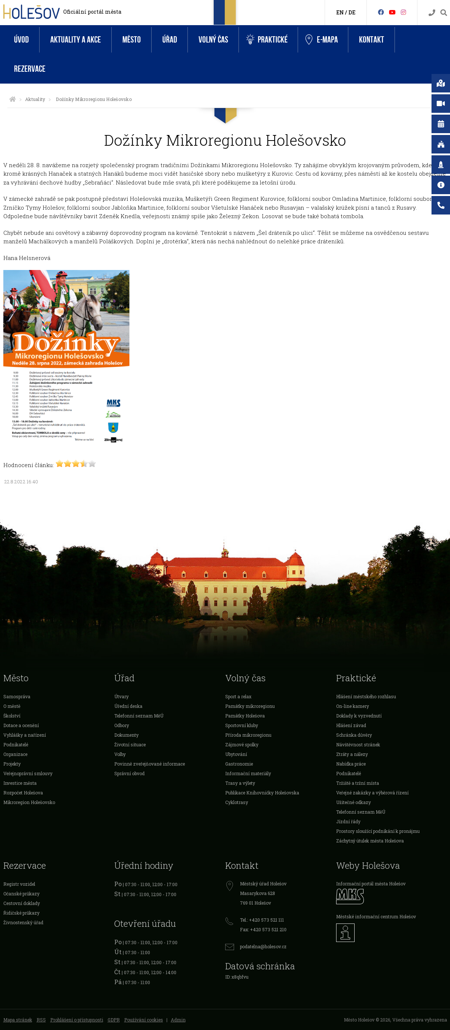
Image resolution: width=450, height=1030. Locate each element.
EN (340, 12)
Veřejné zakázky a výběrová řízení (372, 793)
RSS (41, 1020)
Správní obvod (129, 773)
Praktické (267, 39)
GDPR (114, 1020)
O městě (11, 706)
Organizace (15, 754)
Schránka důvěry (354, 735)
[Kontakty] (432, 13)
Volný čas (213, 39)
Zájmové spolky (241, 744)
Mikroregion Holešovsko (29, 802)
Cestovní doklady (21, 903)
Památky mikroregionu (250, 706)
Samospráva (16, 696)
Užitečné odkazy (353, 802)
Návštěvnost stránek (358, 744)
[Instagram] (403, 12)
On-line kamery (352, 706)
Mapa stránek (17, 1020)
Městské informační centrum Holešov (376, 916)
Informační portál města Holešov (371, 884)
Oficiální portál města (92, 11)
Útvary (121, 696)
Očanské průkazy (21, 893)
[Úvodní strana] (12, 99)
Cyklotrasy (236, 802)
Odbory (121, 725)
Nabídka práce (351, 764)
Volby (120, 754)
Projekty (12, 764)
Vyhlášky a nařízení (24, 735)
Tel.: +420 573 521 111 (262, 920)
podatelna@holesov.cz (263, 946)
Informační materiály (248, 773)
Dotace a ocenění (21, 725)
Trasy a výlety (240, 783)
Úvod (21, 39)
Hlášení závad (351, 725)
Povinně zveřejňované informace (149, 764)
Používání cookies (143, 1020)
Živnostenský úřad (23, 922)
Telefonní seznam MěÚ (138, 716)
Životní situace (130, 744)
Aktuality (35, 99)
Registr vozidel (19, 884)
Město (131, 39)
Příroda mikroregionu (248, 735)
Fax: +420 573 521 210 (263, 929)
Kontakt (371, 39)
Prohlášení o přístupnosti (76, 1020)
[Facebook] (381, 12)
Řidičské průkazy (21, 913)
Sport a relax (238, 696)
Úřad (169, 39)
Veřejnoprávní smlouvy (28, 773)
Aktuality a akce (75, 39)
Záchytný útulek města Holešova (370, 841)
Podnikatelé (15, 744)
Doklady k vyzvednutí (359, 716)
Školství (11, 716)
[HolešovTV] (392, 12)
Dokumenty (126, 735)
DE (351, 12)
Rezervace (29, 69)
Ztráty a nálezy (352, 754)
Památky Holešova (245, 716)
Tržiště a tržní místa (357, 783)
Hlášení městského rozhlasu (366, 696)
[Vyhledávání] (443, 13)
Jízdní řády (348, 821)
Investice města (20, 783)
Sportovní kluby (241, 725)
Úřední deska (128, 706)
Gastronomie (239, 764)
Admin (178, 1020)
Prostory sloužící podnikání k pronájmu (378, 831)
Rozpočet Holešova (23, 793)
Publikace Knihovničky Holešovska (262, 793)
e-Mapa (321, 39)
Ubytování (236, 754)
